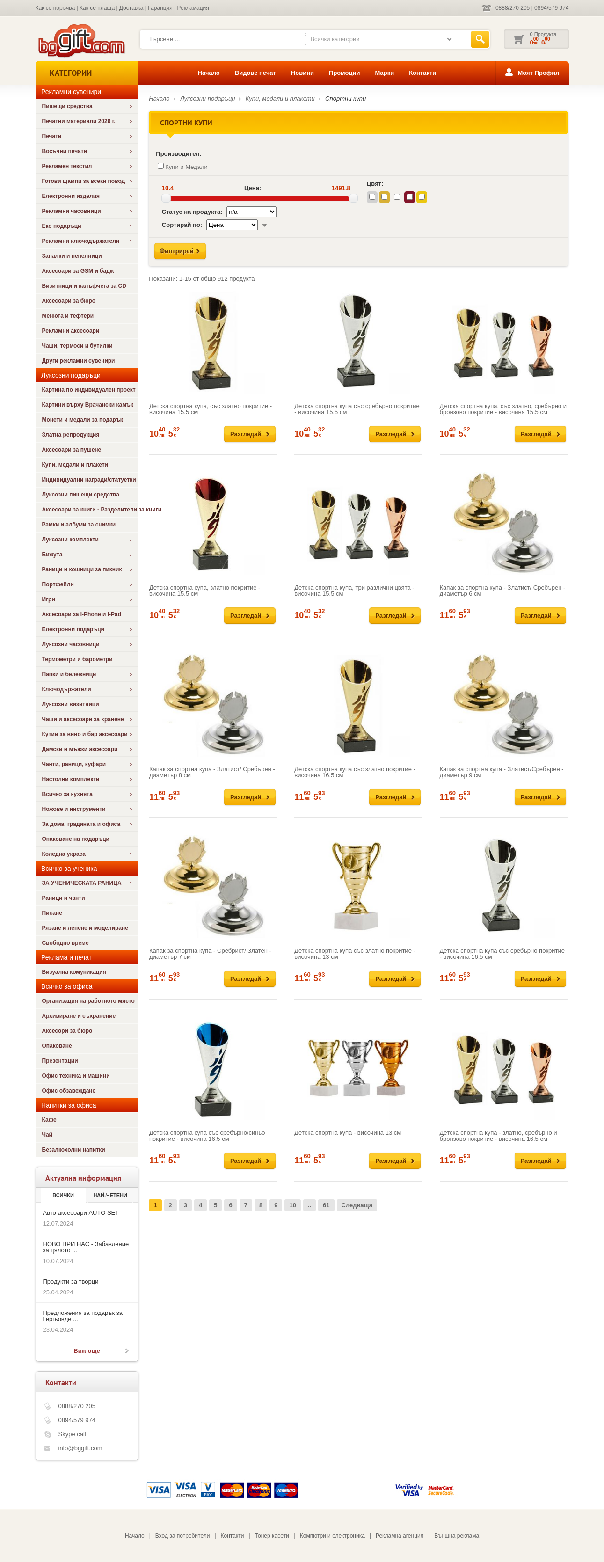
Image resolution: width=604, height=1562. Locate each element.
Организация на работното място (88, 1001)
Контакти (422, 72)
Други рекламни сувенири (78, 361)
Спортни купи (345, 98)
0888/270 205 (512, 8)
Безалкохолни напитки (73, 1149)
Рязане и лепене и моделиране (85, 928)
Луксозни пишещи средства (80, 494)
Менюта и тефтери (68, 316)
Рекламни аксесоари (71, 331)
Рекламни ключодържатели (81, 241)
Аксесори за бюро (67, 1031)
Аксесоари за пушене (72, 449)
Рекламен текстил (67, 166)
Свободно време (65, 943)
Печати (52, 136)
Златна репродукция (71, 434)
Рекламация (193, 8)
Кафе (49, 1120)
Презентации (60, 1061)
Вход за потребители (182, 1536)
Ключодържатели (66, 689)
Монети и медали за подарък (82, 419)
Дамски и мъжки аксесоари (80, 749)
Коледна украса (64, 854)
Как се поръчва (55, 8)
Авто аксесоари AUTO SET (81, 1212)
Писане (52, 913)
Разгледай (245, 434)
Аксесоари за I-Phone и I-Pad (82, 614)
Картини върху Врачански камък (87, 404)
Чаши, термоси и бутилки (77, 346)
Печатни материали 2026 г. (79, 121)
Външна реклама (456, 1536)
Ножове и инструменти (74, 809)
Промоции (344, 72)
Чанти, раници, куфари (74, 764)
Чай (47, 1134)
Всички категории (334, 39)
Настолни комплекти (71, 779)
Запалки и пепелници (72, 256)
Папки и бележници (69, 674)
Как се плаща (97, 8)
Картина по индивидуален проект (89, 390)
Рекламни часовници (71, 211)
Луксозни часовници (71, 644)
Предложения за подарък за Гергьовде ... (83, 1315)
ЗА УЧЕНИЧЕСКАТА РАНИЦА (82, 883)
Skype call (72, 1434)
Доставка (131, 8)
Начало (209, 72)
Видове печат (255, 72)
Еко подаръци (61, 226)
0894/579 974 (551, 8)
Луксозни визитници (70, 704)
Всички (63, 1195)
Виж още (86, 1350)
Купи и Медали (182, 166)
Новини (302, 72)
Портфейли (58, 584)
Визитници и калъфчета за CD (84, 286)
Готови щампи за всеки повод (83, 181)
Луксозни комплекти (70, 539)
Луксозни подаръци (207, 98)
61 (326, 1205)
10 (292, 1205)
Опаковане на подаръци (75, 839)
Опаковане (57, 1046)
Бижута (52, 554)
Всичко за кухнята (67, 794)
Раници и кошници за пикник (82, 569)
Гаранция (160, 8)
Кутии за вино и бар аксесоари (85, 734)
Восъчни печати (64, 151)
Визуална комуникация (74, 972)
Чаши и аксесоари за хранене (83, 719)
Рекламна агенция (399, 1536)
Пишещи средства (67, 106)
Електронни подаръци (73, 629)
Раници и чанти (63, 898)
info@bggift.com (80, 1448)
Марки (384, 72)
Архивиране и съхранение (79, 1016)
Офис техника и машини (76, 1076)
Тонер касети (272, 1536)
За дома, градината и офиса (81, 824)
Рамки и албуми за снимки (79, 524)
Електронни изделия (71, 196)
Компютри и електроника (332, 1536)
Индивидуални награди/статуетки (89, 479)
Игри (48, 599)
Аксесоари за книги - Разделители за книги (90, 509)
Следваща (357, 1205)
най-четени (110, 1195)
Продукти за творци (71, 1281)
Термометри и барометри (77, 659)
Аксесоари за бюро (69, 301)
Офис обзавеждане (69, 1091)
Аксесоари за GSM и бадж (78, 271)
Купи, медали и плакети (75, 464)
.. (309, 1205)
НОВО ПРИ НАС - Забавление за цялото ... (86, 1247)
